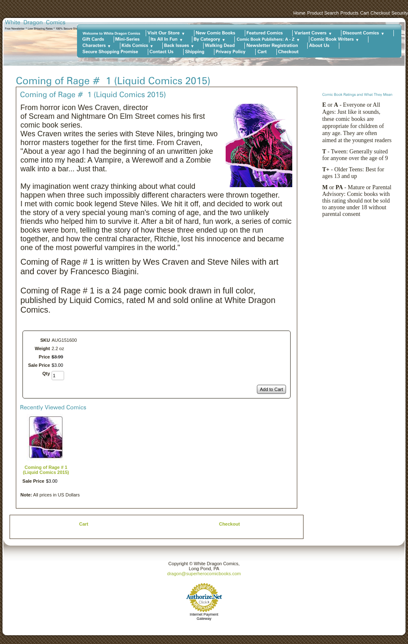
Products (349, 12)
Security (399, 12)
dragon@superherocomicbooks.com (204, 573)
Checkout (380, 12)
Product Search (323, 12)
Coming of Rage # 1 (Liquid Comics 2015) (46, 470)
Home (299, 12)
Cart (364, 12)
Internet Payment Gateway (204, 616)
